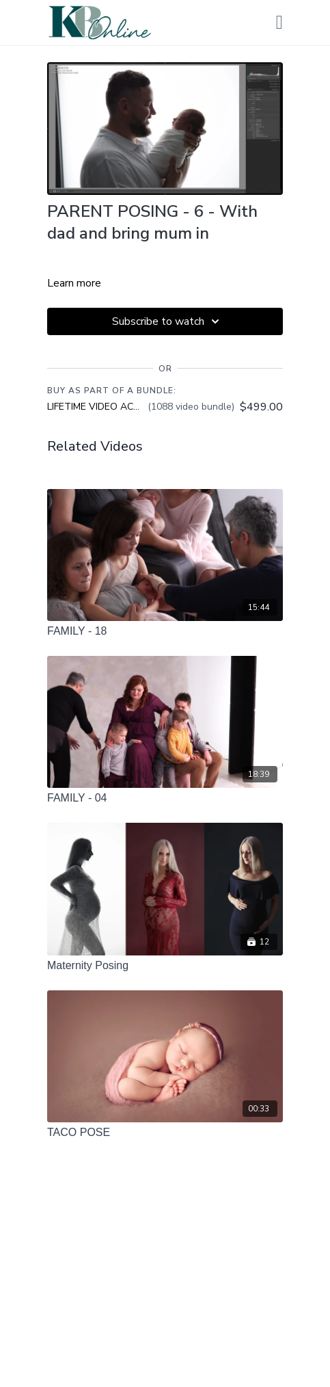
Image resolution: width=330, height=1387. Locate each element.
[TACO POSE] (165, 1132)
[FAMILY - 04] (165, 798)
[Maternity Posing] (165, 965)
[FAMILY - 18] (165, 631)
